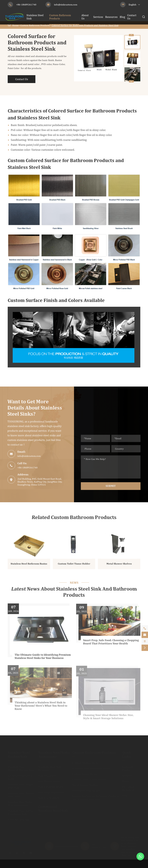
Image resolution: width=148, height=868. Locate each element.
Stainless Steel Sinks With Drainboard (20, 802)
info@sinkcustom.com (65, 4)
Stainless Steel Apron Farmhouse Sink (20, 811)
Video (125, 779)
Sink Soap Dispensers (51, 790)
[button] (131, 81)
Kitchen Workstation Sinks (20, 775)
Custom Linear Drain (84, 772)
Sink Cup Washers (49, 796)
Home (15, 25)
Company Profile (127, 767)
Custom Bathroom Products (35, 25)
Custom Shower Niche (85, 761)
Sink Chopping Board (50, 785)
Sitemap (120, 865)
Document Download (128, 787)
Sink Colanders (47, 774)
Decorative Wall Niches (86, 789)
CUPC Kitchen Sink (19, 818)
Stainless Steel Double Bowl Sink (21, 793)
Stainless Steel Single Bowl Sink (20, 784)
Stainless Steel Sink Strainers (49, 767)
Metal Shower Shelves (119, 565)
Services (98, 16)
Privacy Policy (137, 865)
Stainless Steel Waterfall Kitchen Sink (21, 767)
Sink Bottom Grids (49, 779)
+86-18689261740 (26, 4)
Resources (111, 16)
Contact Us (21, 79)
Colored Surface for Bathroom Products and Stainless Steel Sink (85, 25)
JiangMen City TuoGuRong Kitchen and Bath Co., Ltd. (44, 865)
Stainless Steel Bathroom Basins (29, 565)
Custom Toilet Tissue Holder (74, 565)
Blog (122, 16)
